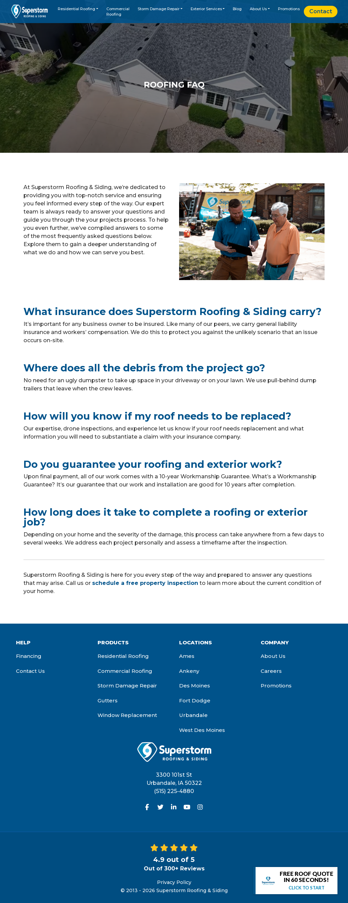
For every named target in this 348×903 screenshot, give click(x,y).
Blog (237, 8)
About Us (258, 8)
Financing (28, 656)
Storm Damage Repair (158, 8)
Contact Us (30, 671)
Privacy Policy (174, 882)
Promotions (289, 8)
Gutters (108, 700)
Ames (186, 656)
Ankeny (189, 671)
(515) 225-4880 (174, 791)
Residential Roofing (76, 8)
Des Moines (194, 685)
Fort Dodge (194, 700)
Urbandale (193, 715)
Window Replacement (127, 715)
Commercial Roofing (117, 11)
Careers (271, 671)
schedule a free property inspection (145, 583)
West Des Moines (202, 730)
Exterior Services (206, 8)
